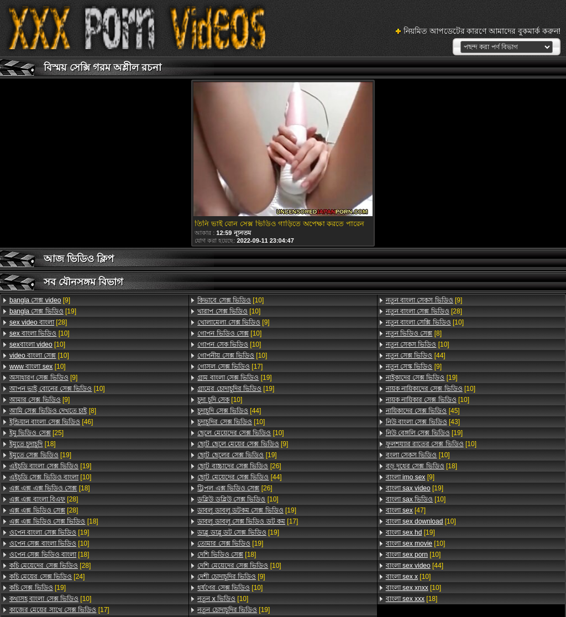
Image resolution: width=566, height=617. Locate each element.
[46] (51, 422)
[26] (239, 466)
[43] (423, 422)
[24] (47, 577)
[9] (39, 300)
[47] (406, 510)
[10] (39, 333)
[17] (59, 610)
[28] (38, 322)
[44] (229, 411)
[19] (42, 311)
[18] (32, 444)
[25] (36, 433)
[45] (423, 411)
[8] (52, 411)
